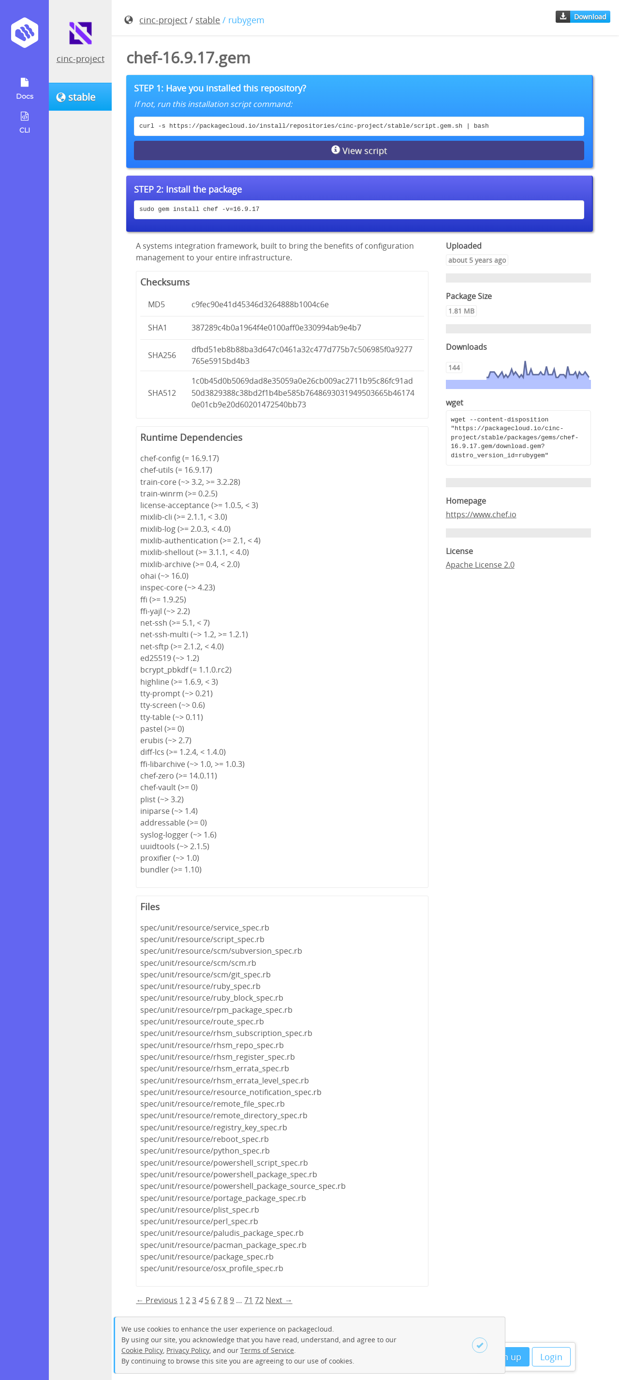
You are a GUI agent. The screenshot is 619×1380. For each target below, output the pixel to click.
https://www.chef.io (481, 514)
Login (551, 1357)
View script (359, 150)
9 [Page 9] (232, 1300)
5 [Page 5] (207, 1300)
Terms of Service (267, 1350)
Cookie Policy (142, 1350)
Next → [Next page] (278, 1300)
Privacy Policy (187, 1350)
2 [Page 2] (188, 1300)
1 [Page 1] (181, 1300)
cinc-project (80, 58)
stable (207, 20)
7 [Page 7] (219, 1300)
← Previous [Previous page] (156, 1300)
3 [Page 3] (194, 1300)
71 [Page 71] (248, 1300)
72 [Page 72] (259, 1300)
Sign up (506, 1357)
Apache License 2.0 (480, 564)
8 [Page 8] (225, 1300)
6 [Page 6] (213, 1300)
